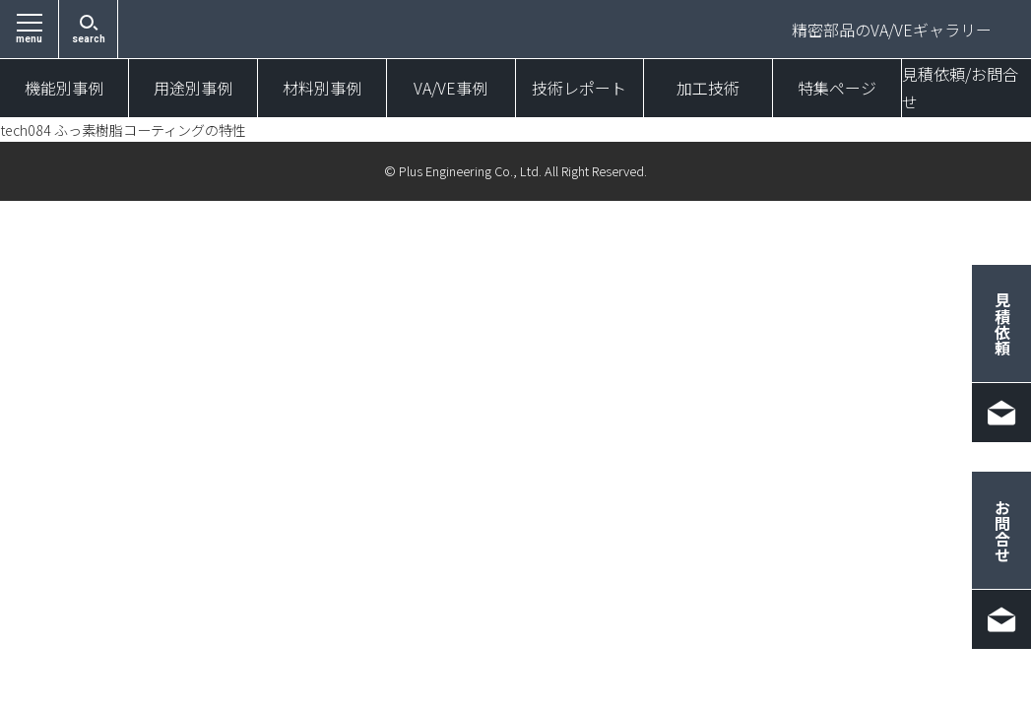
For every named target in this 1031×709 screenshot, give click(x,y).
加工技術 (708, 88)
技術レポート (579, 88)
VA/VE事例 (450, 88)
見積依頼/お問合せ (960, 88)
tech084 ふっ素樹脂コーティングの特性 (141, 130)
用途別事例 (193, 88)
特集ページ (837, 88)
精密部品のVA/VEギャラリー (892, 29)
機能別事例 (64, 88)
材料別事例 (322, 88)
